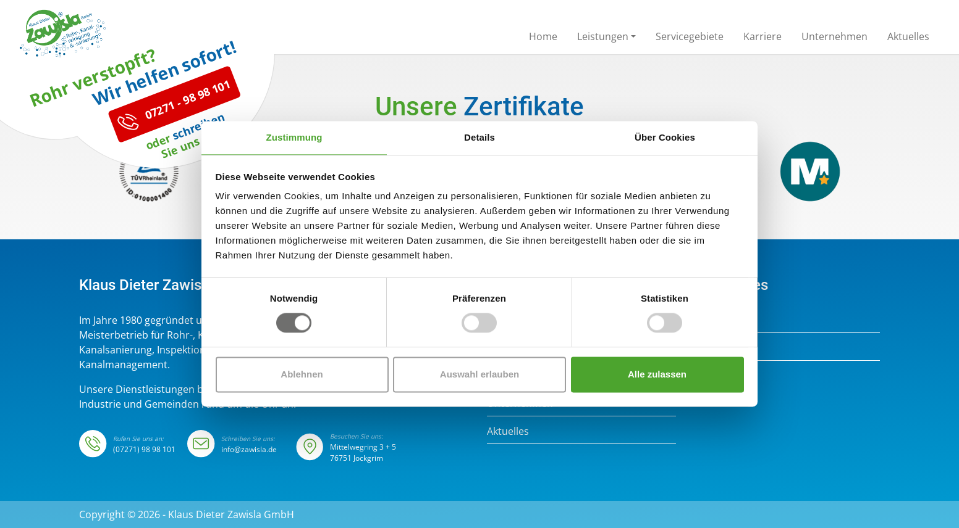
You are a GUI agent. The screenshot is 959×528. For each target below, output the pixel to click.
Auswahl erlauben (479, 374)
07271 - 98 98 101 (174, 159)
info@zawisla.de (249, 449)
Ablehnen (302, 374)
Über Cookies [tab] (665, 137)
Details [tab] (479, 137)
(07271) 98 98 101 (144, 449)
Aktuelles (508, 431)
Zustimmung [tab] (294, 137)
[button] (606, 39)
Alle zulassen (657, 374)
